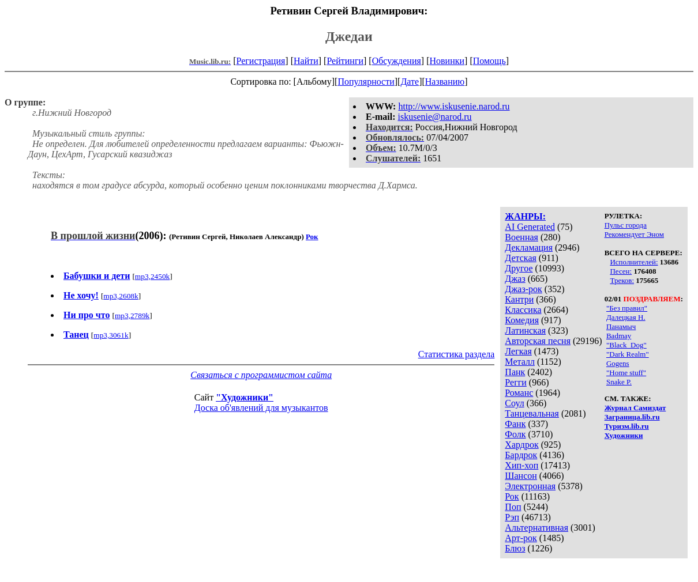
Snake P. (619, 381)
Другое (518, 268)
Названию (445, 81)
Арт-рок (520, 538)
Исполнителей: (634, 262)
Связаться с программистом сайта (261, 375)
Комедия (522, 320)
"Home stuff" (626, 372)
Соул (514, 403)
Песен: (621, 271)
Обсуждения (396, 61)
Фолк (515, 434)
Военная (521, 237)
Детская (520, 258)
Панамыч (621, 326)
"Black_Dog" (626, 345)
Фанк (515, 424)
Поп (513, 507)
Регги (515, 382)
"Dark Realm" (627, 354)
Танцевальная (532, 413)
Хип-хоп (521, 465)
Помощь (489, 61)
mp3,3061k (110, 335)
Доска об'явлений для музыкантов (261, 408)
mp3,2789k (132, 315)
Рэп (512, 517)
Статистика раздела (456, 354)
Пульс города (626, 225)
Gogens (617, 363)
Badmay (618, 335)
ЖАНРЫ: (525, 216)
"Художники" (244, 397)
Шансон (520, 476)
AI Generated (530, 227)
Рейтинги (345, 61)
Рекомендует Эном (634, 234)
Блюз (515, 548)
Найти (306, 61)
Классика (523, 310)
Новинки (446, 61)
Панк (515, 372)
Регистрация (261, 61)
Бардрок (521, 455)
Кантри (519, 299)
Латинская (525, 330)
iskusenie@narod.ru (435, 117)
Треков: (622, 280)
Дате (409, 81)
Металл (520, 361)
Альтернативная (536, 527)
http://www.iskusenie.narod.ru (453, 106)
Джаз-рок (523, 289)
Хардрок (521, 444)
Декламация (529, 247)
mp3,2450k (152, 276)
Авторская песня (538, 341)
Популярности (365, 81)
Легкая (518, 351)
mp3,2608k (120, 296)
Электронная (530, 486)
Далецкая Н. (626, 317)
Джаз (515, 279)
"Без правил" (626, 308)
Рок (512, 496)
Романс (519, 393)
